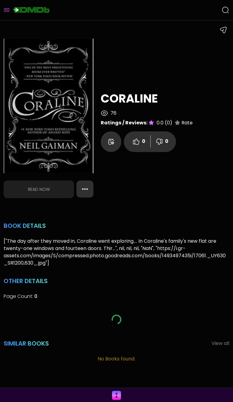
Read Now (39, 189)
